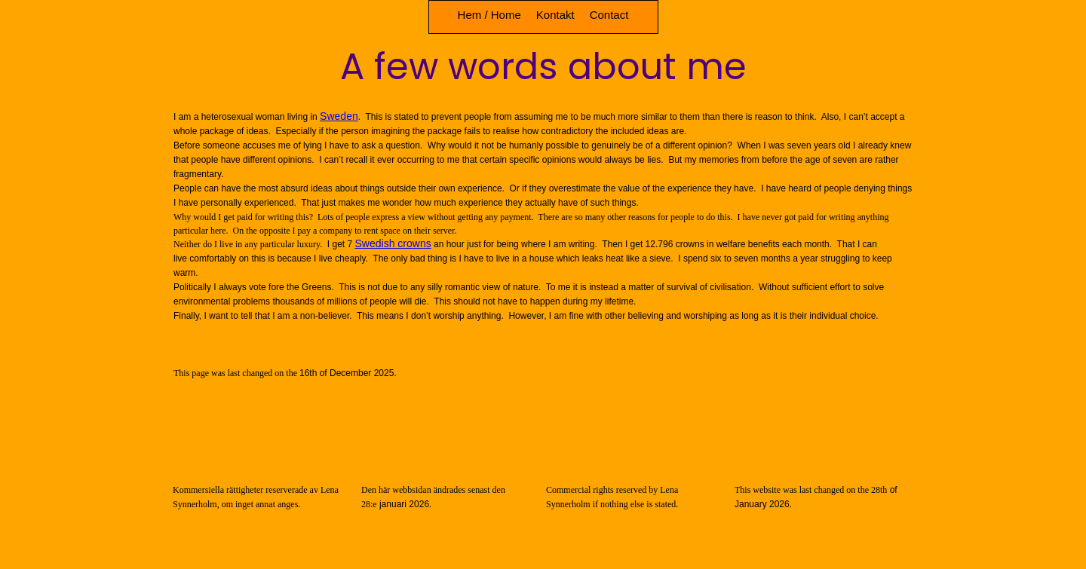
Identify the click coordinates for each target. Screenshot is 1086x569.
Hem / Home (489, 14)
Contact (609, 14)
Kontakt (555, 14)
